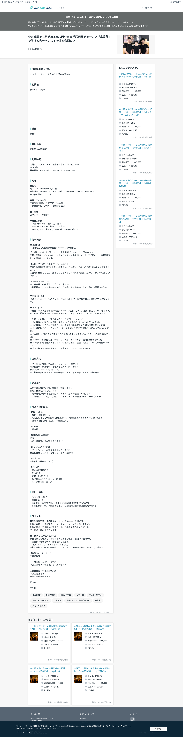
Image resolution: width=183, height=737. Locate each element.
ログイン (147, 7)
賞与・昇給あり (39, 606)
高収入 (98, 600)
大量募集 (57, 600)
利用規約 (83, 718)
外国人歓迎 (50, 595)
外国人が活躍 (65, 595)
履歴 (61, 7)
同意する (158, 729)
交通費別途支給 (95, 595)
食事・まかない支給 (41, 600)
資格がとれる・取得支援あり (78, 600)
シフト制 (80, 595)
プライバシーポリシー (24, 732)
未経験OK (37, 595)
